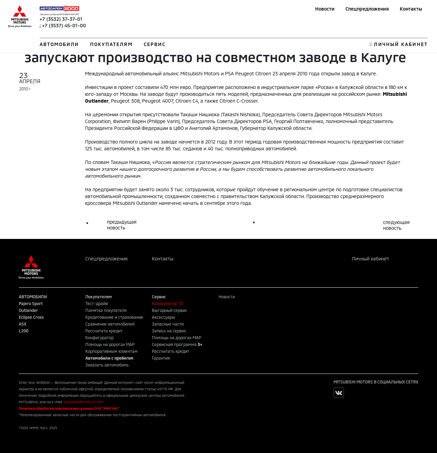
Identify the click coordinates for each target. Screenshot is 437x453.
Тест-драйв (96, 303)
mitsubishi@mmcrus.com (83, 402)
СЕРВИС (155, 44)
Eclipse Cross (31, 317)
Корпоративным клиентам (111, 351)
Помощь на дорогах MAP (110, 344)
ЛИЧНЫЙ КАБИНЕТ (400, 44)
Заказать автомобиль (107, 364)
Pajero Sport (31, 303)
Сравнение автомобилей (110, 323)
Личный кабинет (370, 258)
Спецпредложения (367, 9)
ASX (22, 323)
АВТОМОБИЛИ (59, 44)
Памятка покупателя (106, 310)
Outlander (28, 310)
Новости (325, 9)
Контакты (411, 9)
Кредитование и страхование (114, 317)
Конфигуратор (99, 337)
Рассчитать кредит (104, 330)
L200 (23, 330)
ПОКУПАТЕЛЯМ (111, 44)
